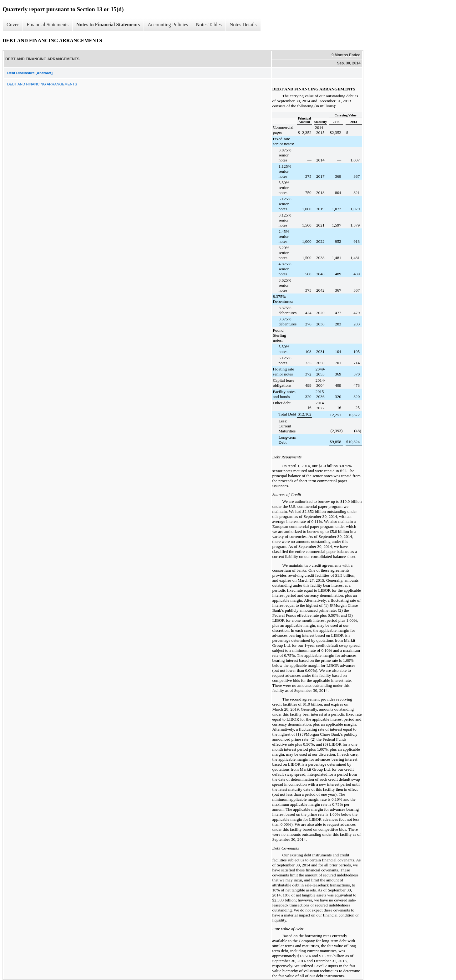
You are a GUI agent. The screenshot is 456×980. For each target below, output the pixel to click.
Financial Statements (47, 24)
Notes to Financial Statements (108, 24)
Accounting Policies (168, 24)
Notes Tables (209, 24)
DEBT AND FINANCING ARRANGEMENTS (42, 84)
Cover (13, 24)
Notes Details (243, 24)
